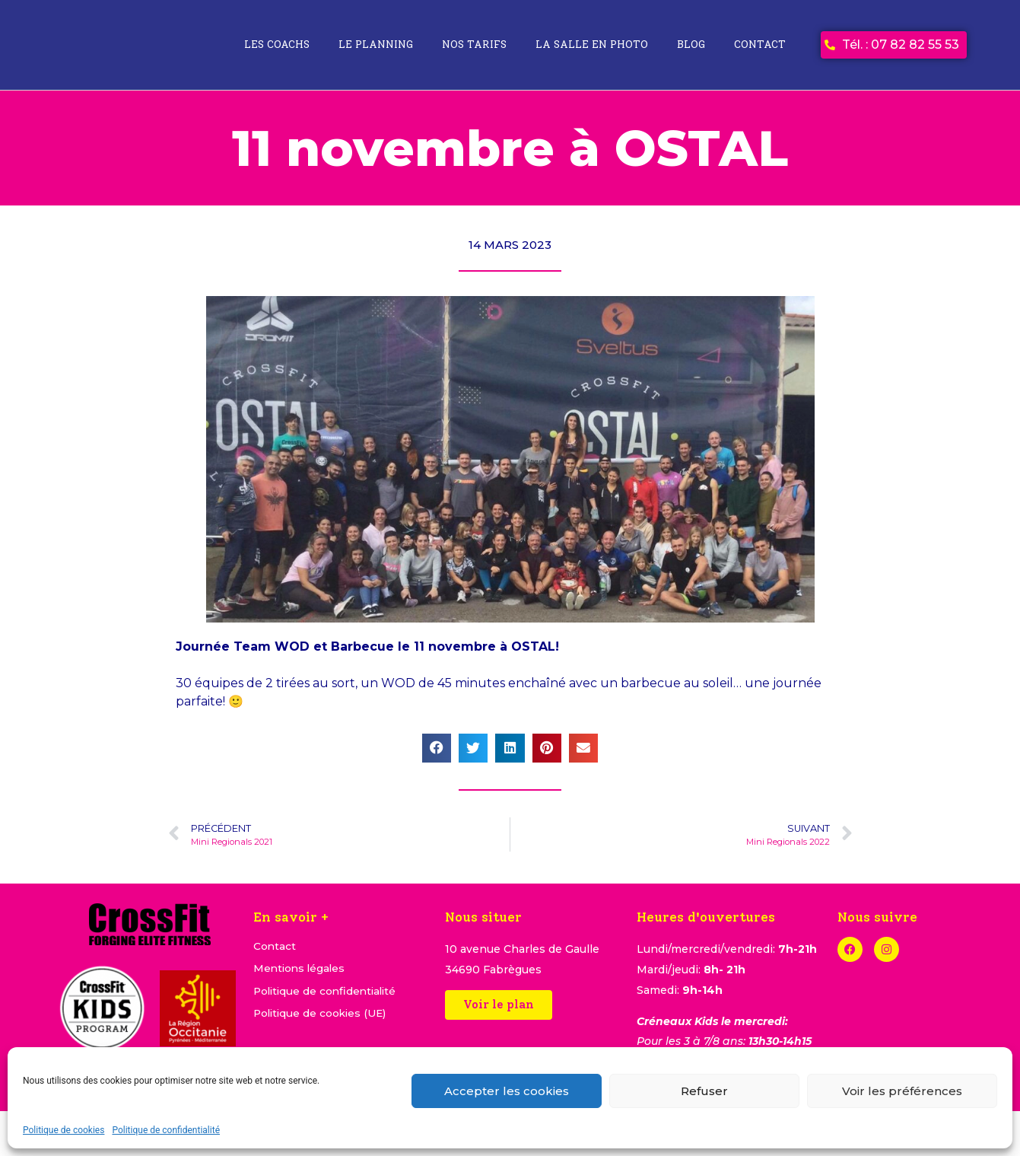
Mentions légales (300, 969)
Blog (691, 44)
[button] (436, 748)
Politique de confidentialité (166, 1130)
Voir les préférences (902, 1091)
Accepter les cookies (506, 1091)
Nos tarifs (474, 44)
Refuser (704, 1091)
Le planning (375, 44)
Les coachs (277, 44)
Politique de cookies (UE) (322, 1015)
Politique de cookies (63, 1130)
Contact (760, 44)
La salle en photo (591, 44)
